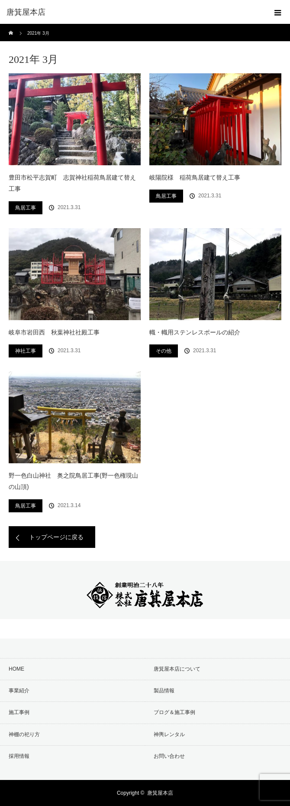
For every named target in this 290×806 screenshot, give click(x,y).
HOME (16, 669)
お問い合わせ (169, 756)
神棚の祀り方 (24, 734)
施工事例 (19, 712)
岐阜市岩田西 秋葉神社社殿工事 (54, 332)
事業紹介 (19, 691)
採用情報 (19, 756)
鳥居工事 (25, 208)
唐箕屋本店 (160, 793)
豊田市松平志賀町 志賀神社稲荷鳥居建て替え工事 (72, 183)
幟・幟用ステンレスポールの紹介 (194, 332)
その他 (163, 351)
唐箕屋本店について (177, 669)
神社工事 (25, 351)
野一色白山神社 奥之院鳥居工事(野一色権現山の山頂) (73, 481)
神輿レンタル (169, 734)
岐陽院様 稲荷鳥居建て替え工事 (194, 177)
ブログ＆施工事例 (174, 712)
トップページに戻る (56, 537)
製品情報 (164, 691)
